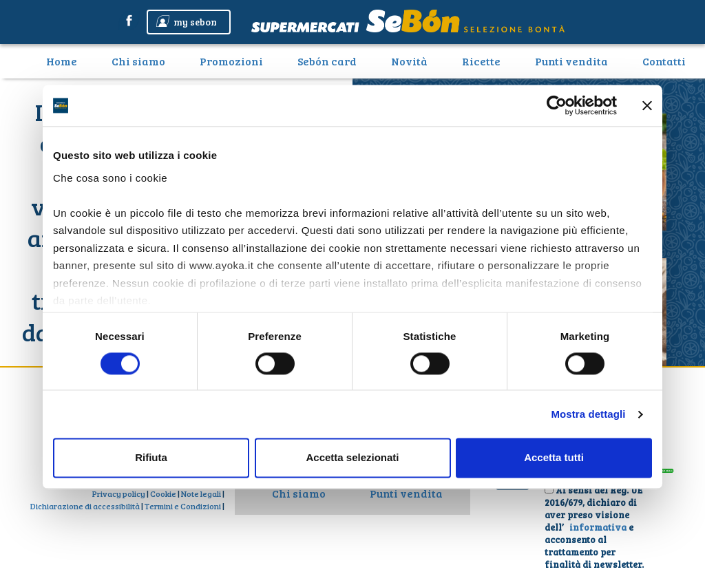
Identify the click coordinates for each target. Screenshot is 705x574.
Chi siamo (138, 61)
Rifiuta (151, 458)
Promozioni (231, 61)
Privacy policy (118, 493)
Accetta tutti (554, 458)
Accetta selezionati (352, 458)
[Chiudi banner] (647, 105)
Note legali (201, 493)
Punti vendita (571, 61)
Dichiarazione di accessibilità (85, 505)
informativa (599, 527)
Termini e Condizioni (183, 505)
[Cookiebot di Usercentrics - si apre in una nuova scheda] (556, 105)
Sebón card (327, 61)
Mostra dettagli (588, 414)
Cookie (163, 493)
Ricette (481, 61)
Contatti (664, 61)
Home (66, 60)
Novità (409, 61)
